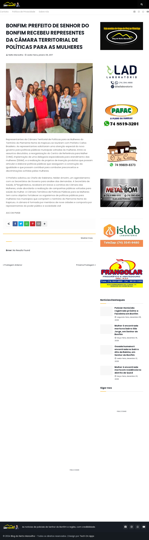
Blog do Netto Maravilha (23, 536)
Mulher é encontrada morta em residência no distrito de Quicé (128, 370)
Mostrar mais (87, 238)
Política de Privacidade (23, 11)
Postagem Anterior (13, 265)
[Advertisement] (121, 433)
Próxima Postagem (85, 265)
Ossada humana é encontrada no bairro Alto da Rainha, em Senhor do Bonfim (127, 350)
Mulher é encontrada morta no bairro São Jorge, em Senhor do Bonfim (126, 330)
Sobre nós (44, 11)
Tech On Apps (87, 536)
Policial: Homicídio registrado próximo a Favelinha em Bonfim (126, 311)
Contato (4, 11)
